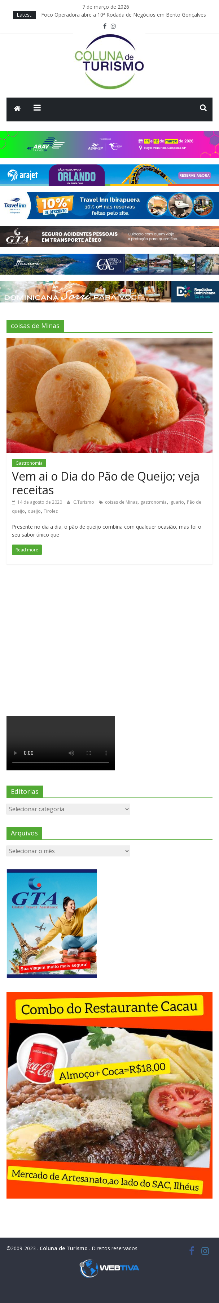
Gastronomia (29, 463)
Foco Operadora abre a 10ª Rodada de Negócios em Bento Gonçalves (123, 14)
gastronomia (153, 502)
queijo (34, 511)
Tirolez (51, 511)
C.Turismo (84, 502)
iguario (177, 502)
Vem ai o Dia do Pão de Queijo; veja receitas (106, 483)
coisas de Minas (121, 502)
